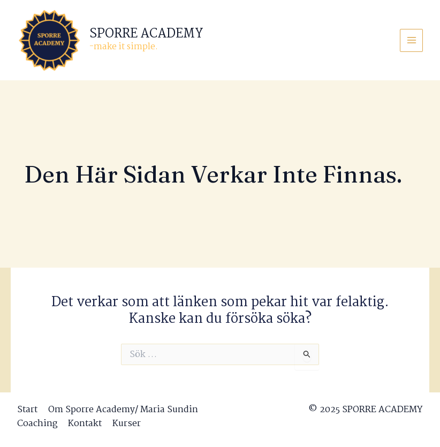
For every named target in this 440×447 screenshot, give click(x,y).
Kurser (126, 424)
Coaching (37, 424)
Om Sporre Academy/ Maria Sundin (123, 410)
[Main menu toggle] (411, 40)
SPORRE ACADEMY (146, 34)
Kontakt (85, 424)
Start (27, 410)
